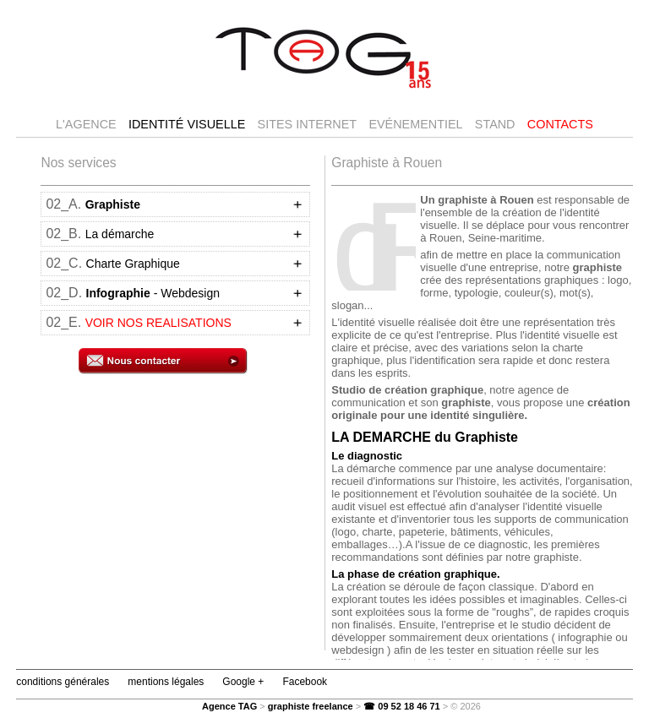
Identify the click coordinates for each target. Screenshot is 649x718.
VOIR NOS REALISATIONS (158, 322)
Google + (243, 682)
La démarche (120, 234)
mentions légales (166, 682)
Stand (495, 124)
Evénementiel (415, 124)
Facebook (304, 682)
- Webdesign (153, 293)
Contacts (560, 124)
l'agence (86, 124)
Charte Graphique (133, 263)
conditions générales (62, 682)
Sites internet (307, 124)
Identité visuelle (186, 124)
